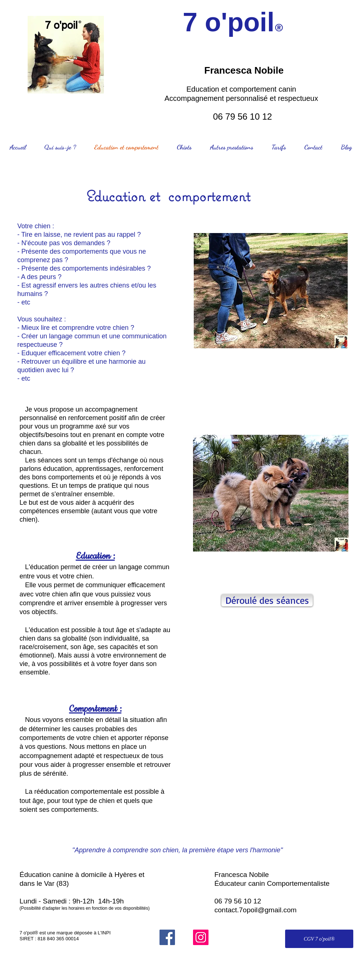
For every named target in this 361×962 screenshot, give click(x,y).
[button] (276, 743)
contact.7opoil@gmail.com (255, 910)
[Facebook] (167, 937)
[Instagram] (200, 937)
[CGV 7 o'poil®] (319, 939)
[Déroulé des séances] (267, 600)
